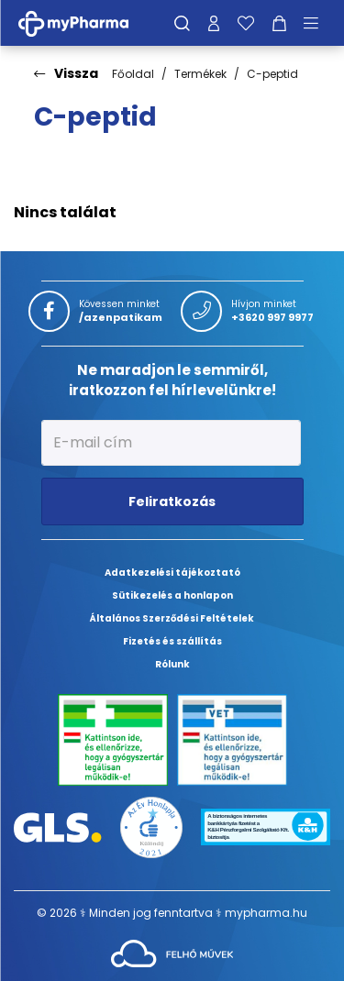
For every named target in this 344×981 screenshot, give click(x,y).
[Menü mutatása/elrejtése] (317, 23)
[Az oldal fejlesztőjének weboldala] (172, 952)
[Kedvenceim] (246, 23)
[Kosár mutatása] (279, 23)
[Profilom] (214, 23)
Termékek (200, 74)
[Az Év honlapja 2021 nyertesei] (151, 826)
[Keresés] (182, 23)
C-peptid (272, 74)
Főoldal (133, 74)
